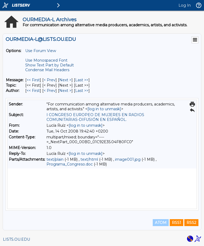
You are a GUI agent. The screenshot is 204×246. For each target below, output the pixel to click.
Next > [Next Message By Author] (65, 90)
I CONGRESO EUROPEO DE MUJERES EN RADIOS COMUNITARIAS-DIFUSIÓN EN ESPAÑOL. (95, 117)
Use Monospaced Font (46, 60)
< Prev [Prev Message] (50, 80)
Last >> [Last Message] (81, 80)
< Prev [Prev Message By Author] (50, 90)
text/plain (54, 159)
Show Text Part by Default (49, 65)
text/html (89, 159)
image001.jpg (128, 159)
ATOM (161, 222)
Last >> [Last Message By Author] (81, 90)
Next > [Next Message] (65, 80)
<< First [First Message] (33, 80)
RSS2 (191, 222)
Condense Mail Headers (47, 69)
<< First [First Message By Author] (33, 90)
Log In (184, 5)
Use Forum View (40, 50)
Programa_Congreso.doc (69, 164)
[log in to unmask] (104, 109)
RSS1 (176, 222)
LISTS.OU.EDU (16, 239)
